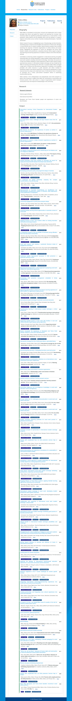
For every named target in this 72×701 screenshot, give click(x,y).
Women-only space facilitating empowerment (31, 663)
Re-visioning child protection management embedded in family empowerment (38, 278)
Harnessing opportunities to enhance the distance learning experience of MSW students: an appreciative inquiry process (38, 290)
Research (12, 33)
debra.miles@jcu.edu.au (26, 22)
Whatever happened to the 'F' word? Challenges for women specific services (38, 572)
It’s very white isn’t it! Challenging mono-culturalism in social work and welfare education (38, 410)
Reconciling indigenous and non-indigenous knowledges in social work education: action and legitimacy (38, 388)
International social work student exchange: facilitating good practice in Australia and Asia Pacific (38, 512)
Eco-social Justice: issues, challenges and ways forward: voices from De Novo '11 (38, 120)
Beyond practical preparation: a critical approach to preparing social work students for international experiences (38, 268)
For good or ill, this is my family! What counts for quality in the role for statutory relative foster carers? (38, 603)
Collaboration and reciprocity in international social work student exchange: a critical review (38, 502)
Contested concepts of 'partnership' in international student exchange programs (38, 430)
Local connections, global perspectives (29, 612)
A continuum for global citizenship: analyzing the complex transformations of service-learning (38, 180)
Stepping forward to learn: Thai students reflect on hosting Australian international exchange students (38, 221)
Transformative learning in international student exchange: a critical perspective (38, 309)
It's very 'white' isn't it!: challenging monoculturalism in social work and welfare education (38, 399)
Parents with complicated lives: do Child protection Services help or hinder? (38, 674)
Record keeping (24, 621)
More (56, 114)
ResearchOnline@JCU (41, 117)
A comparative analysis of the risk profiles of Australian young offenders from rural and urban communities (38, 233)
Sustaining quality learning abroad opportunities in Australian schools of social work (38, 211)
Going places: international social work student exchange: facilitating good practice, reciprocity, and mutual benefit (38, 471)
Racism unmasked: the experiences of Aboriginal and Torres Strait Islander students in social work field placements (38, 331)
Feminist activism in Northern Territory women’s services (34, 378)
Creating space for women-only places (29, 552)
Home (18, 9)
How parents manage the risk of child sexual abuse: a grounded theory (38, 341)
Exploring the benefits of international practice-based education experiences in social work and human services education (38, 562)
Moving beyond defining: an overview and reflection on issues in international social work (38, 543)
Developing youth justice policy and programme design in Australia (37, 170)
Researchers (24, 9)
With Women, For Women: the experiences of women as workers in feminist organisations (38, 130)
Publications (41, 9)
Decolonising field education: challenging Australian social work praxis (37, 350)
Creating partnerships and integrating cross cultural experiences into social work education (38, 592)
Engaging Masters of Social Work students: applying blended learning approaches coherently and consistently (38, 481)
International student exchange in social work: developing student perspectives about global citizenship (38, 491)
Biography (12, 29)
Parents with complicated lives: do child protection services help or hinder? (38, 440)
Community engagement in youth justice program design (34, 201)
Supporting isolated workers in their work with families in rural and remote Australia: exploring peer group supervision (38, 321)
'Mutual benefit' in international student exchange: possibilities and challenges (38, 522)
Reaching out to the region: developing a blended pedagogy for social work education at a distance (38, 640)
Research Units (33, 9)
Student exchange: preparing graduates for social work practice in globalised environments (38, 420)
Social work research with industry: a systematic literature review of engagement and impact (38, 245)
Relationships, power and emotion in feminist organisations (35, 369)
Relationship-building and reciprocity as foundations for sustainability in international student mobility (38, 451)
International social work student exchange (31, 630)
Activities (53, 9)
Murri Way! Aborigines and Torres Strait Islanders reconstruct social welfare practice (38, 684)
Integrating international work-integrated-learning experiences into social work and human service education (38, 582)
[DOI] (42, 145)
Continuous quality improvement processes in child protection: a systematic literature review (38, 256)
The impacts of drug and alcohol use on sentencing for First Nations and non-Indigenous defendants (38, 151)
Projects (47, 9)
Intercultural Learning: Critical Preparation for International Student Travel (38, 110)
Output (11, 36)
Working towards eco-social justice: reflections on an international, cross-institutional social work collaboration (38, 360)
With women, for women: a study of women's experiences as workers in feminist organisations (38, 140)
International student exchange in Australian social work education (37, 300)
